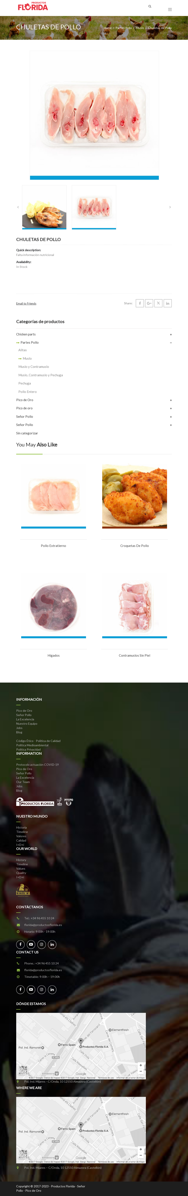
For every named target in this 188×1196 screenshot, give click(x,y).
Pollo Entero (27, 392)
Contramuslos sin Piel (134, 655)
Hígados (54, 655)
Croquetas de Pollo (134, 546)
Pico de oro (24, 408)
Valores (21, 836)
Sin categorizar (27, 433)
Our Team (23, 782)
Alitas (22, 350)
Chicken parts (26, 334)
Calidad (21, 840)
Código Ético (24, 741)
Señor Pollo (24, 416)
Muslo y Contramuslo (33, 366)
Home (108, 28)
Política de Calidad (48, 741)
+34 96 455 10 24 (42, 918)
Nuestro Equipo (26, 723)
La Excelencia (25, 719)
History (21, 860)
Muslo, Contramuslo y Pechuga (40, 375)
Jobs (19, 728)
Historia (21, 827)
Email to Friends (26, 303)
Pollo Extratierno (53, 546)
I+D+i (20, 845)
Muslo (140, 28)
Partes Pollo (124, 28)
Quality (21, 873)
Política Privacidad (28, 749)
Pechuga (24, 383)
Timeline (22, 832)
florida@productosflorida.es (43, 925)
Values (20, 868)
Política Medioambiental (32, 745)
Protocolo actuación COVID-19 (37, 764)
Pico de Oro (24, 400)
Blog (19, 732)
